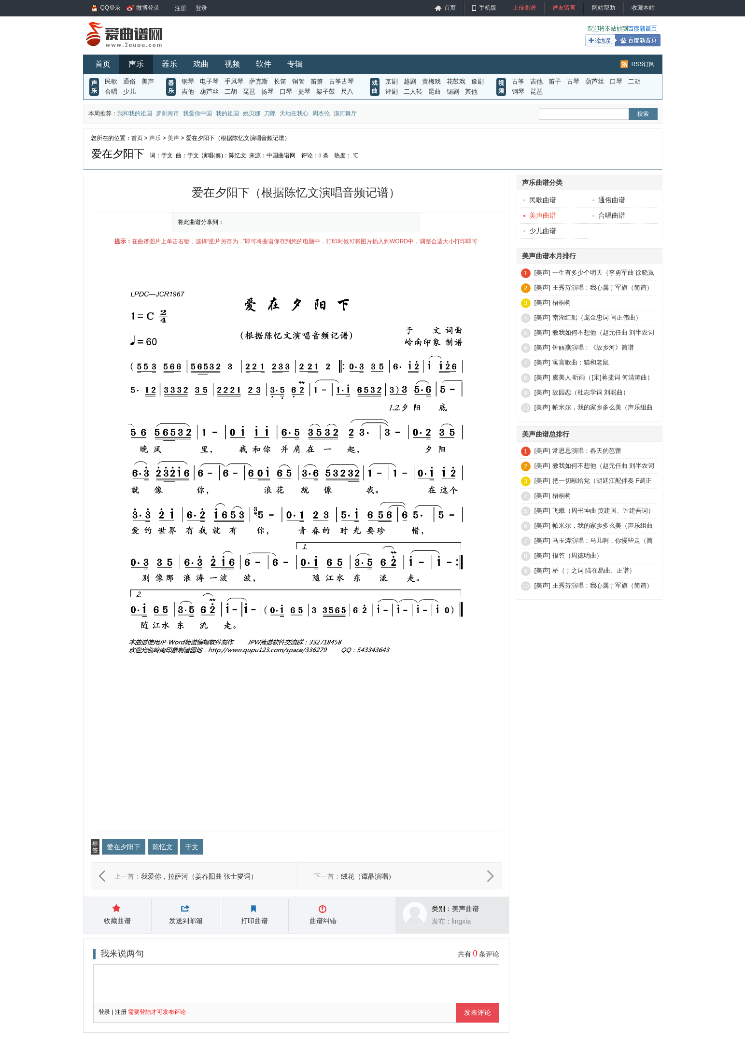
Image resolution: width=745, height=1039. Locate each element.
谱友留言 (564, 7)
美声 (147, 81)
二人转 (413, 91)
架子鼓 (325, 91)
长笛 (280, 81)
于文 (191, 847)
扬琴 (267, 91)
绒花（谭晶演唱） (368, 876)
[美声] (542, 272)
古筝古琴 (341, 81)
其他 (471, 91)
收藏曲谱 (117, 921)
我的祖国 (227, 113)
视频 (232, 64)
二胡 (231, 91)
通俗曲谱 (608, 200)
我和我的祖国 (134, 113)
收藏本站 (643, 7)
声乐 (136, 64)
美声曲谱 (465, 909)
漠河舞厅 (345, 113)
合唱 (111, 91)
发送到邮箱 (186, 921)
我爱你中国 (197, 113)
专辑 (295, 64)
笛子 (554, 81)
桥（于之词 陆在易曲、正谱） (594, 570)
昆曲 (434, 91)
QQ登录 (110, 7)
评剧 (391, 91)
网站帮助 (603, 7)
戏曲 (201, 64)
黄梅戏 (431, 81)
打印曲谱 (254, 921)
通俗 (129, 81)
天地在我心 (294, 113)
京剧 (391, 81)
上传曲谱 (524, 7)
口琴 (286, 91)
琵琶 (249, 91)
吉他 (188, 91)
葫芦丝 (209, 91)
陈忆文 (163, 847)
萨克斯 (258, 81)
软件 (263, 64)
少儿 (129, 91)
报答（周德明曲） (577, 555)
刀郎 (270, 113)
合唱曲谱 (608, 215)
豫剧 (477, 81)
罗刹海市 (167, 113)
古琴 (573, 81)
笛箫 (316, 81)
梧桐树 (561, 302)
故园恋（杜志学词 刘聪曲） (591, 392)
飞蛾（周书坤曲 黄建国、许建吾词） (603, 510)
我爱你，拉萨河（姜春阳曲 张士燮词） (199, 876)
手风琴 (234, 81)
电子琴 (209, 81)
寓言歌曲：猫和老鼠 (580, 362)
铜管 (298, 81)
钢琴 (188, 81)
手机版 (487, 7)
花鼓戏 (456, 81)
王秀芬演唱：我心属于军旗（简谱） (602, 287)
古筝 (518, 81)
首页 (450, 7)
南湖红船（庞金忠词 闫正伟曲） (597, 317)
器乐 (169, 64)
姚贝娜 (251, 113)
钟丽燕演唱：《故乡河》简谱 (593, 347)
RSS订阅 (643, 64)
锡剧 (453, 91)
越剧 (410, 81)
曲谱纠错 (323, 921)
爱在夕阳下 (124, 847)
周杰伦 (321, 113)
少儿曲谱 (539, 231)
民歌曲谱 (539, 200)
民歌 (111, 81)
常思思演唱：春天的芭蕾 (586, 450)
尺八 (347, 91)
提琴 (304, 91)
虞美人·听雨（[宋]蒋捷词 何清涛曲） (602, 377)
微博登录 (147, 7)
